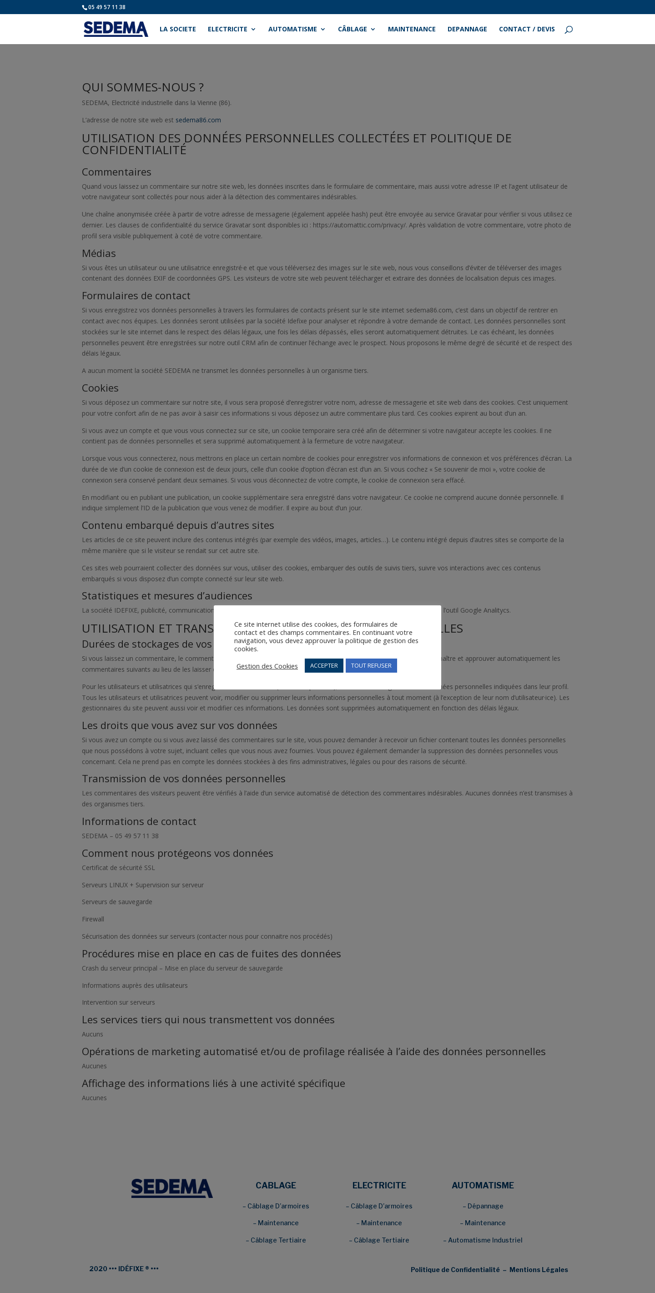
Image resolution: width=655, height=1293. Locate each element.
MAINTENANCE (412, 29)
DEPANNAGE (467, 29)
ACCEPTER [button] (324, 665)
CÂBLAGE (352, 29)
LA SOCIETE (178, 29)
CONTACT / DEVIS (527, 29)
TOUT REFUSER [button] (371, 665)
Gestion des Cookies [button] (267, 666)
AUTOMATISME (292, 29)
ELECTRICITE (227, 29)
